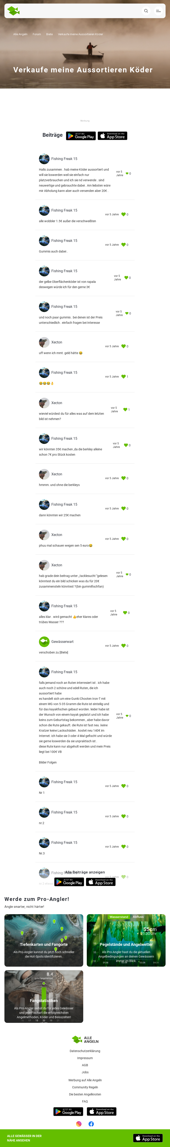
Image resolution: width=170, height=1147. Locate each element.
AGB (85, 1065)
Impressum (85, 1058)
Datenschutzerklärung (85, 1051)
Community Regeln (85, 1087)
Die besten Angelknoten (85, 1094)
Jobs (85, 1072)
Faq (85, 1101)
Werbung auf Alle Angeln (85, 1080)
